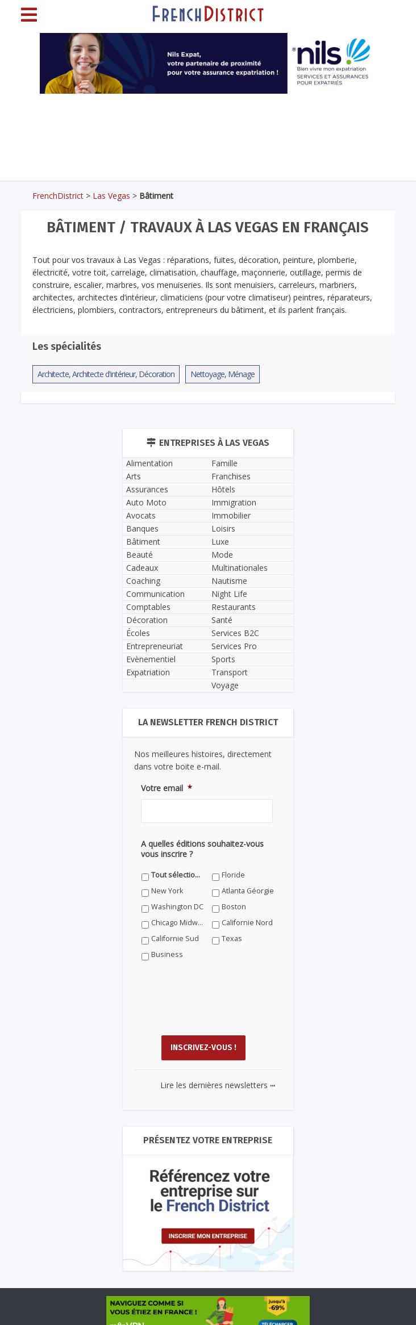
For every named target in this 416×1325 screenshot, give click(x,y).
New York (167, 891)
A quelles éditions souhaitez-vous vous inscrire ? (202, 849)
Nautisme (229, 580)
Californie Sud (175, 938)
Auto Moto (146, 502)
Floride (233, 875)
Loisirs (223, 528)
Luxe (220, 541)
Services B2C (235, 633)
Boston (234, 907)
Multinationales (239, 567)
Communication (155, 593)
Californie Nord (247, 922)
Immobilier (231, 515)
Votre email (166, 788)
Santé (221, 620)
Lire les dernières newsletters (217, 1085)
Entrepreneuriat (154, 646)
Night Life (229, 593)
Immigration (233, 502)
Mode (222, 554)
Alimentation (149, 463)
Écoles (138, 633)
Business (167, 954)
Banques (142, 528)
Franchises (231, 476)
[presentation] (227, 1006)
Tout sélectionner (177, 875)
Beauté (139, 554)
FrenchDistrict (58, 195)
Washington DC (177, 907)
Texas (232, 938)
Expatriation (148, 672)
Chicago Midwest (177, 922)
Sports (223, 659)
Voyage (225, 685)
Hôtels (223, 489)
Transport (229, 672)
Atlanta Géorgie (248, 891)
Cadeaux (142, 567)
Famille (224, 463)
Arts (133, 476)
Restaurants (233, 606)
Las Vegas (111, 195)
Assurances (147, 489)
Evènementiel (151, 659)
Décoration (147, 620)
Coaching (143, 580)
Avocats (141, 515)
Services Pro (234, 646)
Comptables (148, 606)
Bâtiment (143, 541)
